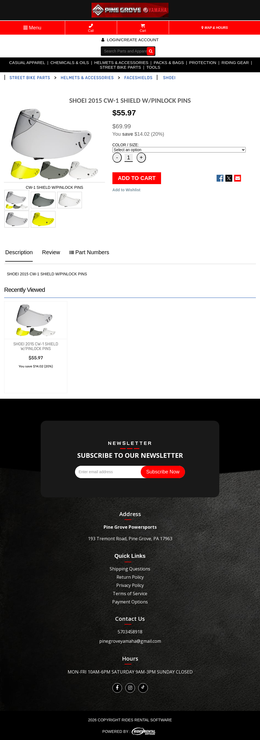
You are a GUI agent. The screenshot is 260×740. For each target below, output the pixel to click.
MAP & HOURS (214, 28)
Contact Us (130, 618)
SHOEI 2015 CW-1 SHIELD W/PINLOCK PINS (35, 346)
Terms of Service (130, 593)
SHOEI (169, 78)
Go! (149, 51)
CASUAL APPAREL (27, 62)
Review (51, 252)
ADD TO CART (137, 178)
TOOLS (153, 67)
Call (91, 28)
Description (19, 252)
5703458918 (130, 632)
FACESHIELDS (138, 78)
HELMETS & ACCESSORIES (121, 62)
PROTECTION (202, 62)
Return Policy (130, 577)
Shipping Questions (130, 568)
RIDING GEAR (235, 62)
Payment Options (130, 601)
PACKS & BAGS (169, 62)
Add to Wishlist (126, 190)
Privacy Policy (130, 585)
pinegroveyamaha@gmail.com (130, 641)
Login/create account (130, 39)
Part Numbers (89, 252)
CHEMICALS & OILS (70, 62)
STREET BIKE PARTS (120, 67)
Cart (143, 28)
